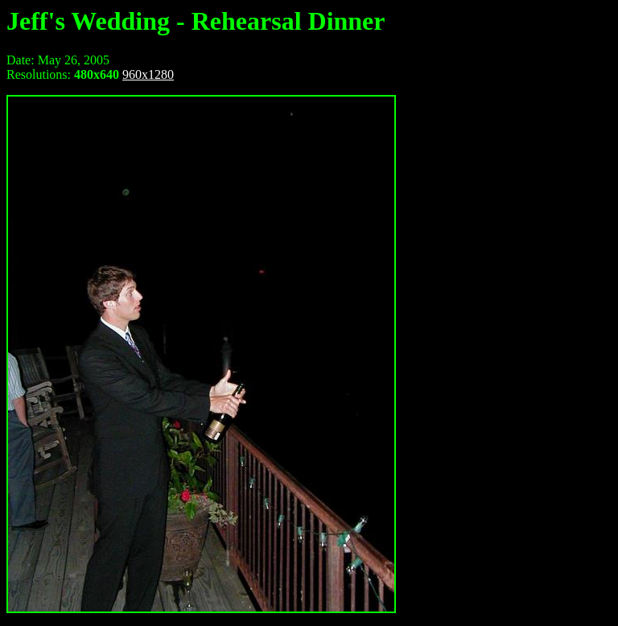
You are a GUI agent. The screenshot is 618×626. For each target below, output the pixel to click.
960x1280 (148, 74)
